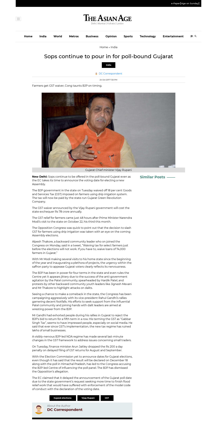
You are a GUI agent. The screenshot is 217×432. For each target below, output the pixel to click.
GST (107, 398)
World (57, 36)
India (42, 36)
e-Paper (175, 3)
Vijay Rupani (88, 398)
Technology (148, 36)
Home (28, 36)
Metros (74, 36)
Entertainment (173, 36)
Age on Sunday (189, 3)
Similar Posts (152, 177)
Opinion (111, 36)
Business (92, 36)
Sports (128, 36)
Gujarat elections (63, 398)
